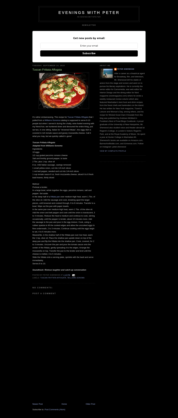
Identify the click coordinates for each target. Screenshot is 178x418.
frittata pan (55, 197)
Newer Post (37, 404)
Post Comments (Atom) (55, 409)
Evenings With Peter (89, 12)
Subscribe (89, 53)
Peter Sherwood (125, 69)
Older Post (90, 404)
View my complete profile (113, 151)
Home (64, 404)
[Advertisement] (55, 381)
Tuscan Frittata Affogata (77, 117)
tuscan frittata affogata (53, 278)
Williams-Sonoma (52, 120)
